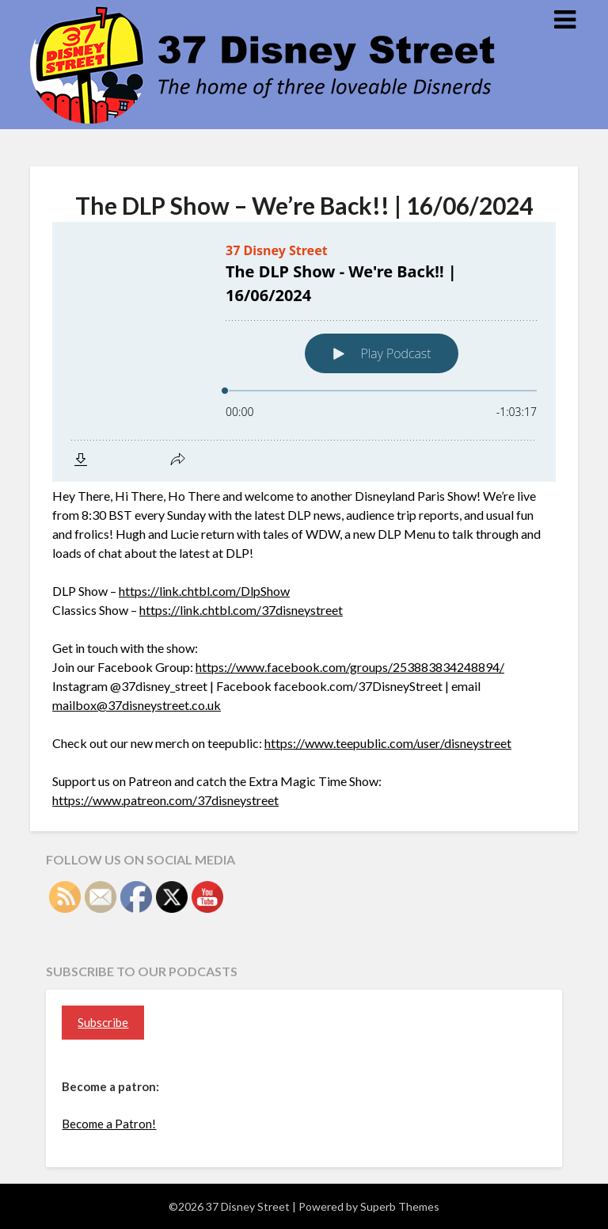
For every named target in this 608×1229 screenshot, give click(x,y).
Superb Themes (399, 1206)
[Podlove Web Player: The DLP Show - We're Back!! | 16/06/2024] (304, 352)
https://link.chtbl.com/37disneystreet (241, 609)
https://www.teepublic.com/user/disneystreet (387, 742)
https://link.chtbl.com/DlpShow (204, 590)
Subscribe (103, 1022)
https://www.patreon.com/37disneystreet (165, 799)
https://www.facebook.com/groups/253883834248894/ (350, 666)
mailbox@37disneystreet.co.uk (136, 704)
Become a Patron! (109, 1123)
